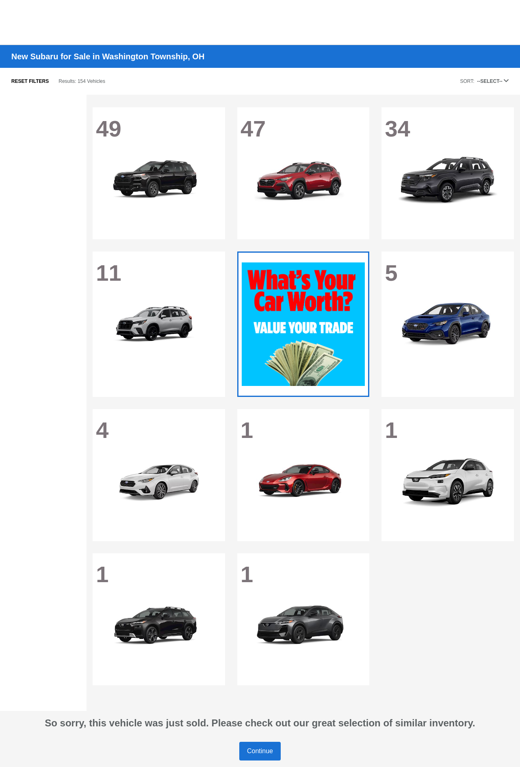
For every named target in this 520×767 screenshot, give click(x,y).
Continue (260, 751)
